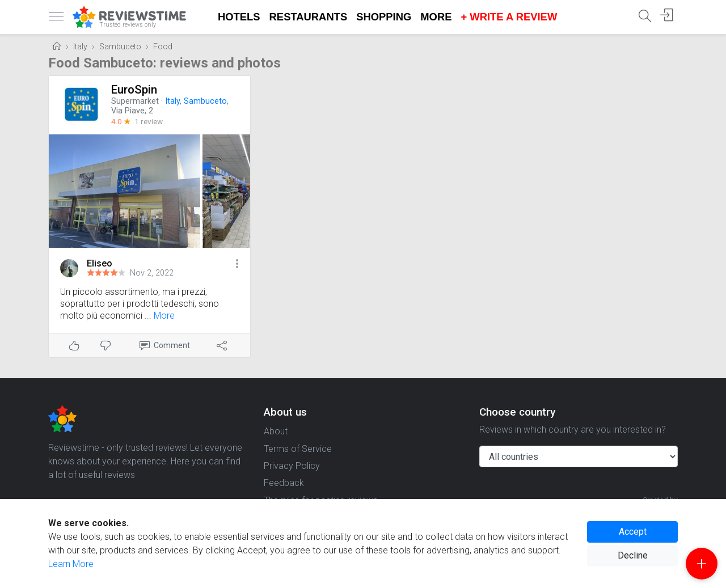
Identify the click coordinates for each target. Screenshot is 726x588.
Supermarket (135, 101)
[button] (237, 264)
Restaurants (308, 17)
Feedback (284, 482)
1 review (148, 121)
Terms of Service (298, 448)
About (276, 431)
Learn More (71, 564)
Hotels (239, 17)
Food (162, 47)
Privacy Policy (292, 465)
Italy (80, 47)
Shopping (383, 17)
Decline (633, 555)
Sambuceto (120, 47)
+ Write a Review (509, 17)
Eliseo (99, 263)
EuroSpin (134, 89)
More (435, 17)
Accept (633, 531)
